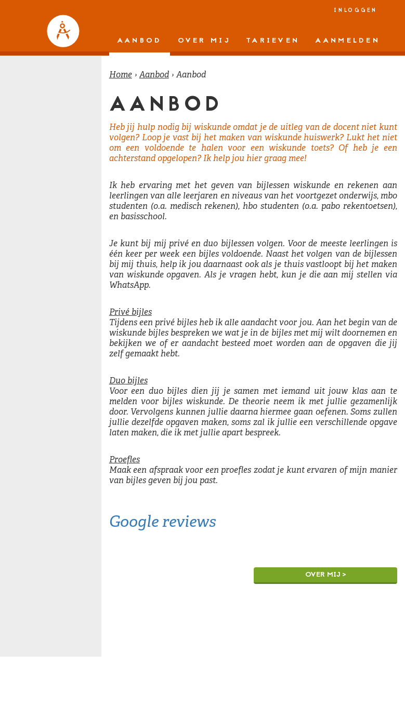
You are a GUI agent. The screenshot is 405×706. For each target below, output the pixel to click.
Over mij (204, 40)
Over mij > (325, 574)
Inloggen (355, 11)
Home (120, 74)
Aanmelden (347, 40)
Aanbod (139, 40)
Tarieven (272, 40)
